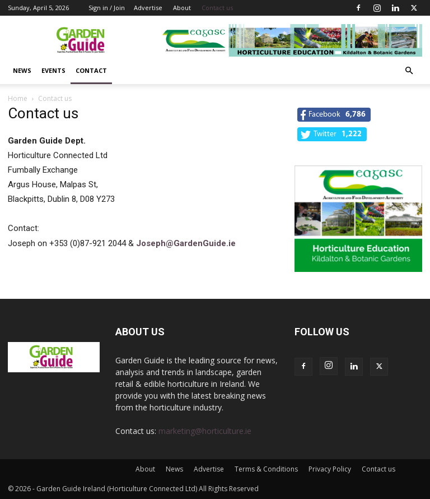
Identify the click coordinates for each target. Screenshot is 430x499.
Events (53, 70)
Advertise (148, 7)
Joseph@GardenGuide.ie (186, 243)
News (22, 70)
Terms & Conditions (266, 469)
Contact (91, 70)
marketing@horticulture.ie (204, 431)
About (182, 7)
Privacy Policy (330, 469)
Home (17, 98)
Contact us (217, 7)
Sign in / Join (106, 7)
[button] (408, 71)
